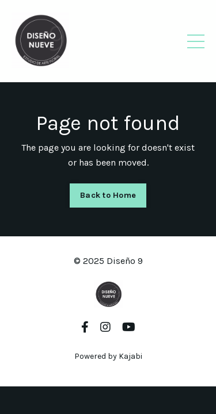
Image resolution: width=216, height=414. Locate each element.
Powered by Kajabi (108, 356)
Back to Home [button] (108, 195)
